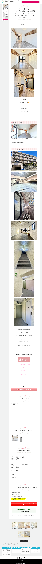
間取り (6, 14)
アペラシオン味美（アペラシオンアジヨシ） (21, 538)
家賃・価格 (4, 14)
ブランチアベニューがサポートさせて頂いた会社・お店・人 (25, 552)
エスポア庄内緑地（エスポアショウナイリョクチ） (15, 529)
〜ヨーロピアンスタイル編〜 (34, 551)
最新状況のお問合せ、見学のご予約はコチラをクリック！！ (25, 503)
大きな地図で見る (13, 404)
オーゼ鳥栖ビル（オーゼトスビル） (33, 528)
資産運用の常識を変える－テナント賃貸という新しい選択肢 (6, 550)
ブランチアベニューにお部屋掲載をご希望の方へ (6, 554)
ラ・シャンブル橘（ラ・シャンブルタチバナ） (21, 528)
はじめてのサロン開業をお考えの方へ (25, 549)
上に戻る (5, 19)
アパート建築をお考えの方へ (6, 552)
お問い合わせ (22, 560)
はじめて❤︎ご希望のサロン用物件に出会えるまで (25, 389)
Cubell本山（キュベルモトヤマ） (27, 528)
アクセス (7, 16)
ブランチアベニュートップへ (17, 560)
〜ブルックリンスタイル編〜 (34, 549)
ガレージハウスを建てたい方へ (15, 550)
